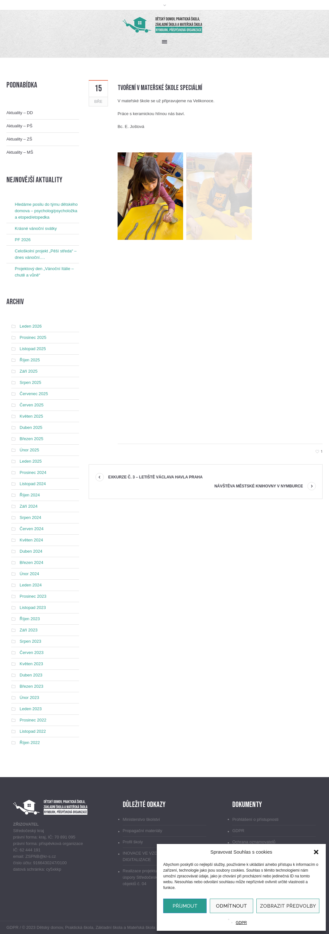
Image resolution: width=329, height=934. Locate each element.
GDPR (241, 922)
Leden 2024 (31, 585)
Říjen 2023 (30, 618)
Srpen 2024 (30, 517)
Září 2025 (29, 371)
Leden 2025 (31, 461)
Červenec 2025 (34, 393)
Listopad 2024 (33, 483)
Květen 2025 (31, 416)
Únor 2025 (29, 450)
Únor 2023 (29, 697)
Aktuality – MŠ (19, 152)
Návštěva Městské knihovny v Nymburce (258, 486)
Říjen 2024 (30, 495)
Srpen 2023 (30, 641)
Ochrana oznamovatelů (253, 841)
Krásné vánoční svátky (36, 228)
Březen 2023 (31, 686)
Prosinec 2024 (33, 472)
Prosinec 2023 (33, 596)
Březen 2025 (31, 438)
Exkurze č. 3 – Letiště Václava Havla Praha (155, 477)
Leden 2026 (31, 326)
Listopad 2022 (33, 731)
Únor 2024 (29, 573)
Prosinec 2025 (33, 337)
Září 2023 (29, 630)
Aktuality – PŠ (19, 125)
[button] (316, 852)
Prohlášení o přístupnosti (255, 819)
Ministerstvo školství (141, 819)
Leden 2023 (31, 708)
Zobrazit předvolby (288, 906)
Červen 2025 (31, 405)
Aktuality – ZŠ (19, 139)
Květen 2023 (31, 663)
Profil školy (133, 841)
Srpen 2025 (30, 382)
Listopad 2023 (33, 607)
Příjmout (185, 906)
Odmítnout (231, 906)
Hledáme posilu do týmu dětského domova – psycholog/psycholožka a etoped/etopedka (46, 211)
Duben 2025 (31, 427)
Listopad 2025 (33, 348)
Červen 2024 (31, 528)
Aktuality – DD (19, 112)
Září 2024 (29, 506)
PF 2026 (23, 239)
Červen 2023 (31, 652)
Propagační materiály (142, 830)
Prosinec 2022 (33, 720)
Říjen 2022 (30, 742)
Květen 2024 (31, 540)
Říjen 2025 (30, 360)
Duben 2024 (31, 551)
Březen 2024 (31, 562)
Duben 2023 (31, 675)
